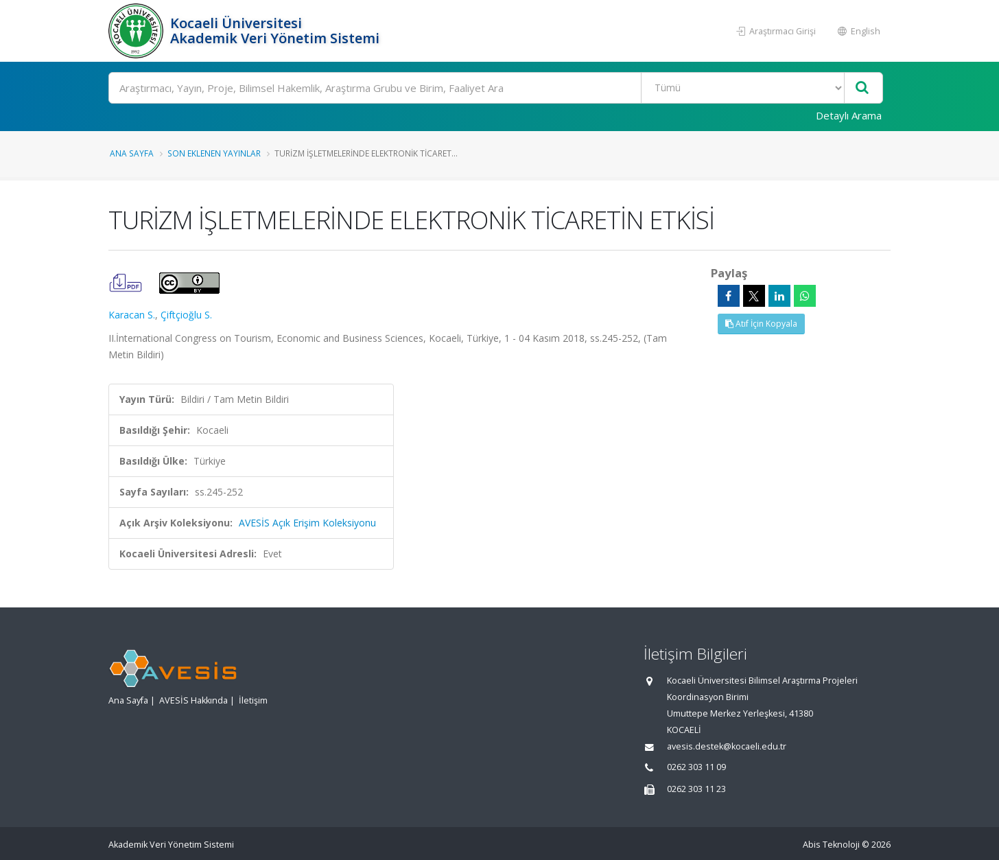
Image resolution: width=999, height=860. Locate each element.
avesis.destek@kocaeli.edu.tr (726, 746)
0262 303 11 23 (696, 789)
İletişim (253, 700)
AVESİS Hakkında (193, 700)
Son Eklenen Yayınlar (214, 153)
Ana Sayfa (132, 153)
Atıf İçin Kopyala (761, 323)
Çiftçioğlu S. (186, 314)
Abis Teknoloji (831, 844)
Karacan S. (131, 314)
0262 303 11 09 (696, 767)
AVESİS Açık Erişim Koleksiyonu (307, 522)
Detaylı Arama (849, 115)
